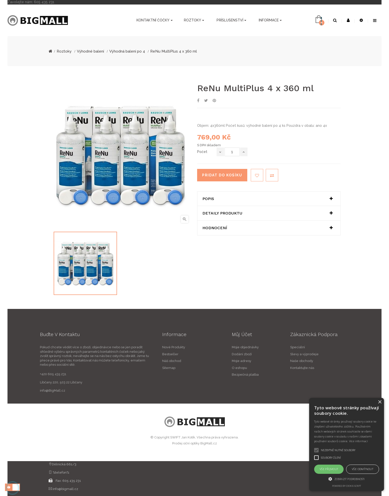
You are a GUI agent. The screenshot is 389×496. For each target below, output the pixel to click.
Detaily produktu (222, 213)
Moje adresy (271, 361)
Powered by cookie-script (346, 486)
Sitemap (139, 368)
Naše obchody (331, 361)
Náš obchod (142, 361)
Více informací (358, 441)
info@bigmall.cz (65, 489)
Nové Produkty (144, 347)
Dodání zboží (271, 354)
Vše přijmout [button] (329, 469)
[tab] (268, 199)
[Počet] (232, 151)
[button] (346, 478)
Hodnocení (214, 228)
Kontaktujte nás (332, 368)
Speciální (327, 347)
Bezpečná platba (274, 374)
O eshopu (268, 368)
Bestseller (141, 354)
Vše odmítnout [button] (362, 469)
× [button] (380, 402)
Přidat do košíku (222, 175)
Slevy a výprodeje (334, 354)
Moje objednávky (274, 347)
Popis (208, 199)
